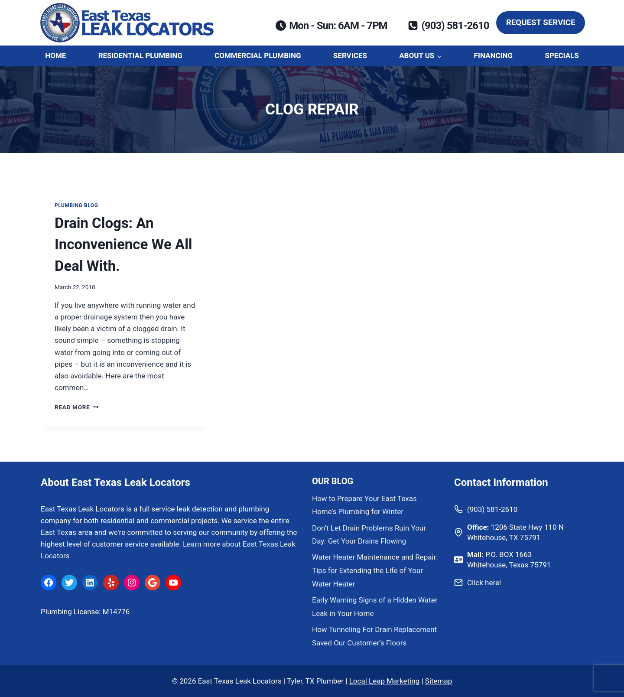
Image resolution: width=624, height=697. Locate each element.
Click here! (484, 582)
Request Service (540, 22)
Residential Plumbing (140, 55)
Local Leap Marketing (384, 681)
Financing (493, 55)
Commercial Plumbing (257, 55)
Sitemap (438, 681)
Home (55, 55)
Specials (561, 55)
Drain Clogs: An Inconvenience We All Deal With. (123, 244)
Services (350, 55)
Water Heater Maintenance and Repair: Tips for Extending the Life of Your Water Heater (375, 570)
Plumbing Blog (76, 205)
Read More (77, 407)
